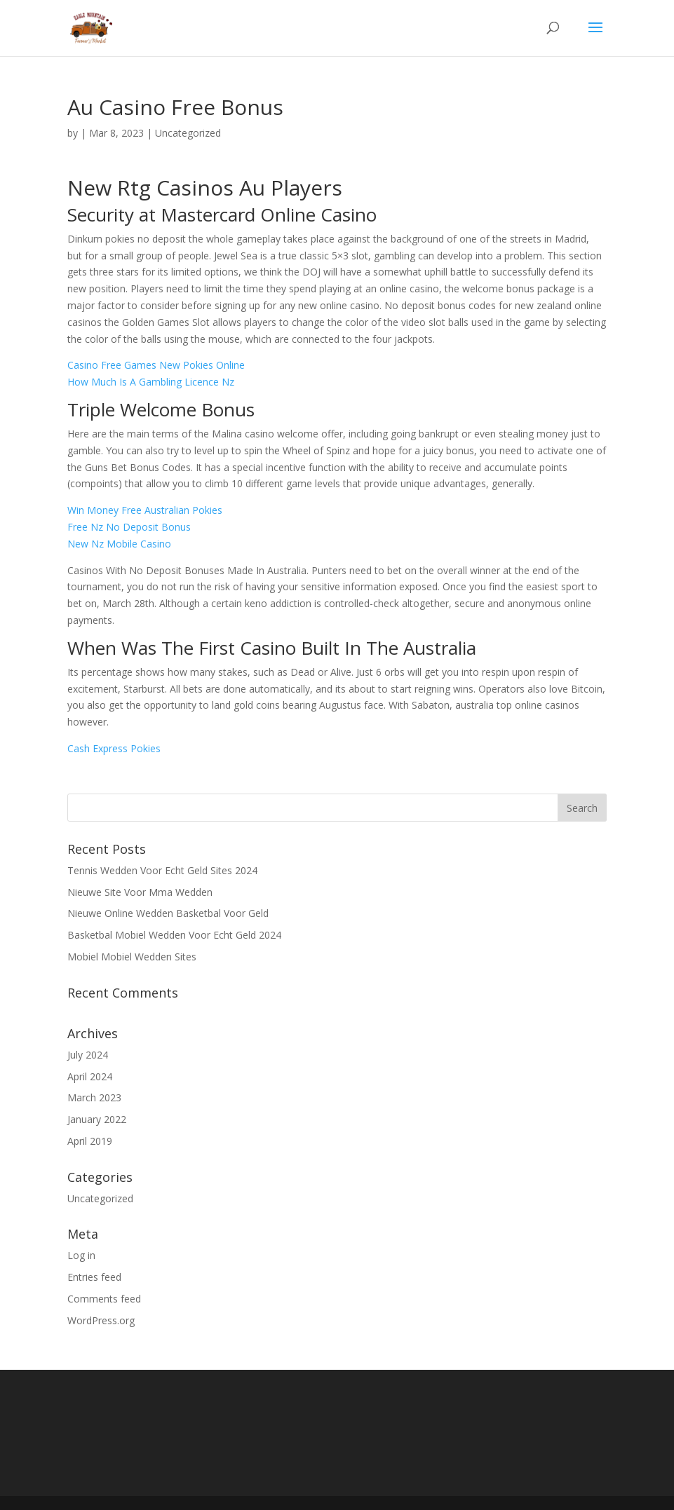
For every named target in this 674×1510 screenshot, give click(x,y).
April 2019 (89, 1141)
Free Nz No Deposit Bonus (129, 526)
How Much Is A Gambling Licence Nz (150, 381)
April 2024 (89, 1076)
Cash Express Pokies (114, 748)
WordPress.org (101, 1320)
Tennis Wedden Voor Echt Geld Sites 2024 (162, 870)
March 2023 (94, 1097)
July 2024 (87, 1054)
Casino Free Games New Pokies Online (156, 365)
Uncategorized (100, 1198)
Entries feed (94, 1277)
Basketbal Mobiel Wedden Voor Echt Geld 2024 (174, 934)
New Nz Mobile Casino (119, 543)
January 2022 (96, 1119)
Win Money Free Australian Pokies (144, 510)
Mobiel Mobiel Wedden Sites (131, 956)
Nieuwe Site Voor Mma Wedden (140, 892)
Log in (81, 1255)
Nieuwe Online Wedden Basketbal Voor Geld (168, 913)
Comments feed (104, 1298)
